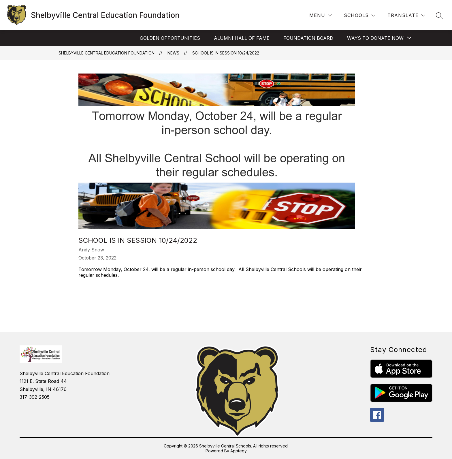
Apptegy (238, 450)
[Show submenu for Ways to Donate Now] (375, 38)
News (173, 52)
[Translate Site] (406, 15)
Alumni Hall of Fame (242, 38)
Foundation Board (308, 38)
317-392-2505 (35, 397)
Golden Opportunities (170, 38)
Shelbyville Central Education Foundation (107, 52)
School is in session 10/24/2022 (225, 52)
